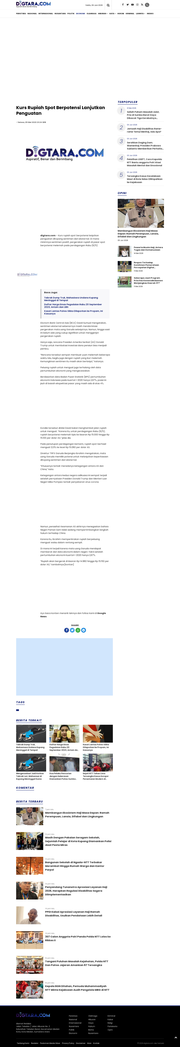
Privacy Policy (68, 1043)
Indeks (150, 13)
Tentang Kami (23, 1043)
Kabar (110, 1019)
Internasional (45, 13)
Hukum (120, 13)
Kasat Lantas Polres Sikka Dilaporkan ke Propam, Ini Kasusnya (73, 312)
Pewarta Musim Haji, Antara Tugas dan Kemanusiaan (148, 248)
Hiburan (102, 13)
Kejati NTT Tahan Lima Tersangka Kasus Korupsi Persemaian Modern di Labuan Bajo (95, 776)
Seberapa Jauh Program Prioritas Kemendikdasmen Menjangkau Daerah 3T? (148, 280)
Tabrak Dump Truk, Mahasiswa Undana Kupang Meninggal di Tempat (71, 299)
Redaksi (34, 1043)
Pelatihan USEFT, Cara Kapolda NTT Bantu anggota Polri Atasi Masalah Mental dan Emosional (144, 162)
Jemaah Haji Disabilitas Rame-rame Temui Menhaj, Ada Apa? (144, 130)
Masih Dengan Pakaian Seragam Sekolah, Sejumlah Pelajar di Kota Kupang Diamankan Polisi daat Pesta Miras (78, 841)
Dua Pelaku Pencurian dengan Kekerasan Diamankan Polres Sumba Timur (62, 776)
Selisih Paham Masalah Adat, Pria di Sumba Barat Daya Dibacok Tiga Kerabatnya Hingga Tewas (143, 116)
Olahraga (91, 13)
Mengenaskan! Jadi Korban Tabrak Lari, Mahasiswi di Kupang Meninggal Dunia (30, 776)
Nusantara (60, 13)
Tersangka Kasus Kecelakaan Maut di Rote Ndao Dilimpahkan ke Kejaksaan (144, 179)
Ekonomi (80, 13)
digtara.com (148, 1043)
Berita (91, 1029)
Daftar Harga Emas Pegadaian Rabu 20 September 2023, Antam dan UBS (73, 305)
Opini (110, 1029)
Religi (110, 1023)
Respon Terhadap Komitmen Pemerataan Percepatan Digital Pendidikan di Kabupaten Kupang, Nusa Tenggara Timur (147, 268)
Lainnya (140, 13)
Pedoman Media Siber (50, 1043)
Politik (70, 13)
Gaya (111, 13)
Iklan (89, 1043)
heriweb (160, 1043)
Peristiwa (21, 13)
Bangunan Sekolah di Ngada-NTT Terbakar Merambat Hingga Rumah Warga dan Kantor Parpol (74, 866)
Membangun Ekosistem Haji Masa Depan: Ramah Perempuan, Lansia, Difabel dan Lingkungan (138, 233)
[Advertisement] (90, 41)
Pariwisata (112, 1026)
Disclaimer (81, 1043)
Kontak (96, 1043)
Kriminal (130, 13)
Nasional (32, 13)
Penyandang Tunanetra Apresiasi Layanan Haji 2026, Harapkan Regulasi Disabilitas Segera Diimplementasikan (76, 890)
